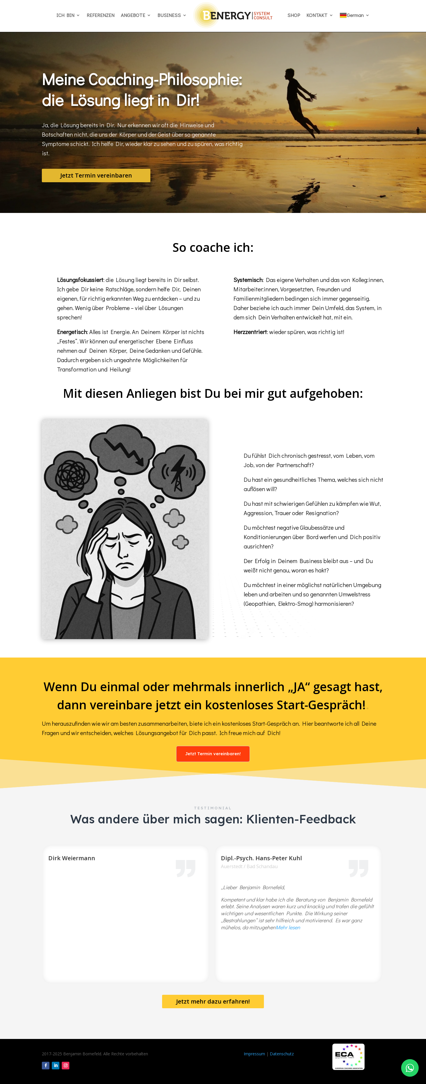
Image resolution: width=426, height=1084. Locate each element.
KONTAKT (316, 15)
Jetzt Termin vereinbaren (96, 175)
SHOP (293, 15)
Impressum (254, 1054)
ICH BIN (65, 15)
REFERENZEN (100, 15)
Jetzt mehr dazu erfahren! (213, 1001)
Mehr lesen (288, 927)
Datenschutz (282, 1054)
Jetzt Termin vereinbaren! (213, 753)
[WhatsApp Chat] (410, 1068)
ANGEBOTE (133, 15)
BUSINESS (169, 15)
